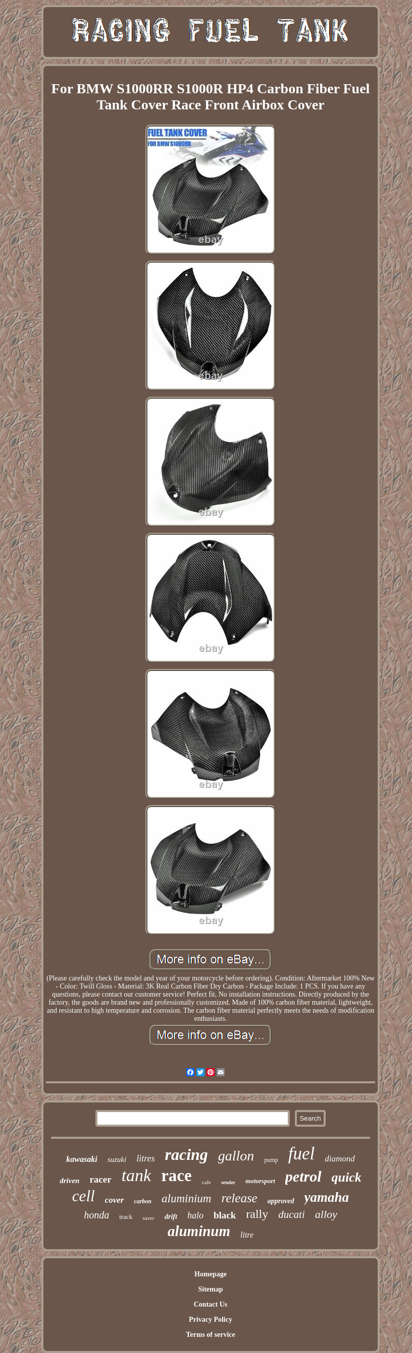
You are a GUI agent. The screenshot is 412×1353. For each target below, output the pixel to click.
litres (145, 1158)
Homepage (210, 1274)
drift (171, 1216)
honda (96, 1214)
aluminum (199, 1231)
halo (195, 1215)
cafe (206, 1182)
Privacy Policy (210, 1319)
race (176, 1175)
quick (347, 1177)
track (125, 1216)
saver (148, 1218)
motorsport (260, 1181)
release (239, 1198)
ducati (291, 1214)
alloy (326, 1214)
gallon (236, 1155)
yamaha (326, 1197)
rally (257, 1213)
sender (228, 1182)
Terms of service (210, 1334)
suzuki (117, 1159)
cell (83, 1196)
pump (271, 1159)
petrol (303, 1176)
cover (114, 1200)
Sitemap (210, 1289)
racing (186, 1154)
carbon (142, 1201)
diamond (340, 1158)
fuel (301, 1153)
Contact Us (211, 1304)
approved (281, 1201)
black (225, 1215)
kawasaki (81, 1159)
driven (69, 1181)
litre (246, 1235)
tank (136, 1175)
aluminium (186, 1198)
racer (100, 1179)
